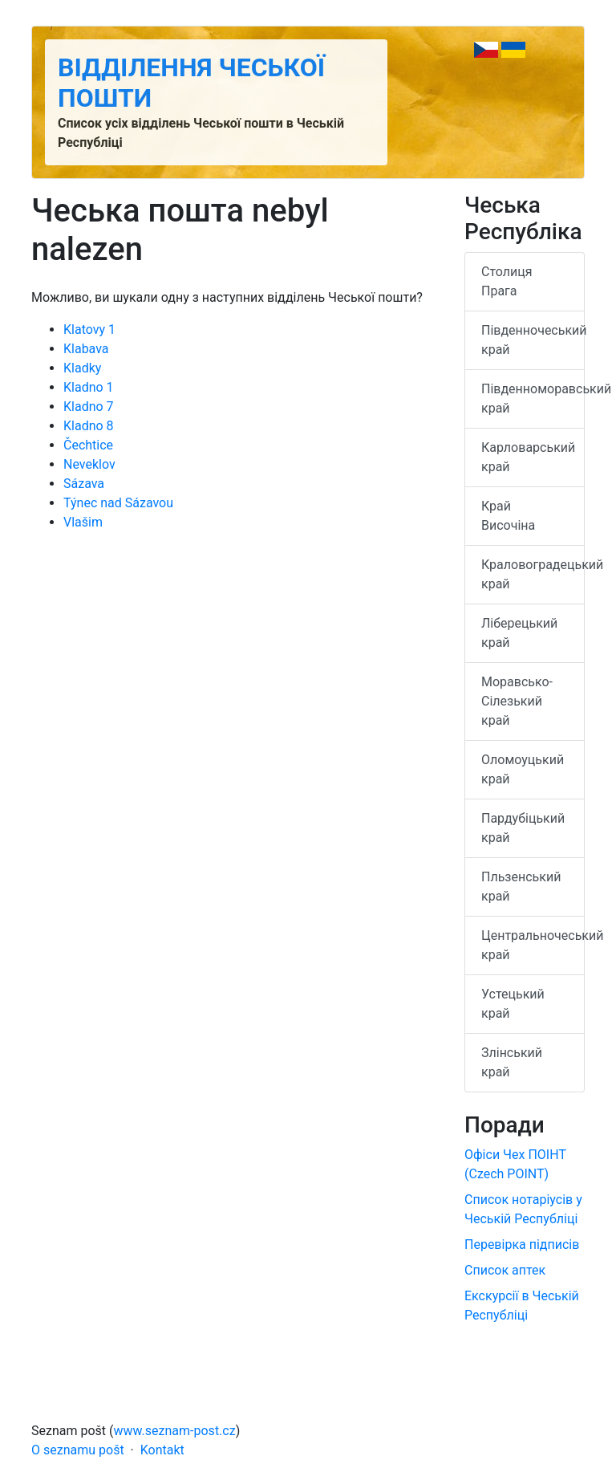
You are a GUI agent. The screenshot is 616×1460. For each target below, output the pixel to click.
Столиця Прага (507, 281)
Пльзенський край (521, 886)
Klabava (86, 348)
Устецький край (513, 1003)
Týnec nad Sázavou (118, 502)
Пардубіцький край (523, 828)
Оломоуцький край (522, 769)
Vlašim (83, 522)
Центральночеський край (533, 945)
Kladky (82, 368)
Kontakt (162, 1450)
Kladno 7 (88, 406)
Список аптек (504, 1270)
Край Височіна (508, 515)
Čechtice (88, 445)
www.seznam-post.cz (175, 1430)
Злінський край (511, 1062)
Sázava (83, 483)
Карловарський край (528, 457)
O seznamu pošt (77, 1450)
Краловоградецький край (533, 574)
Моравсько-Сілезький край (517, 701)
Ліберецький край (519, 633)
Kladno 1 (88, 387)
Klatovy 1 (89, 329)
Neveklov (89, 464)
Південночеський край (533, 340)
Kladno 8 (88, 425)
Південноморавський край (533, 398)
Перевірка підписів (521, 1244)
